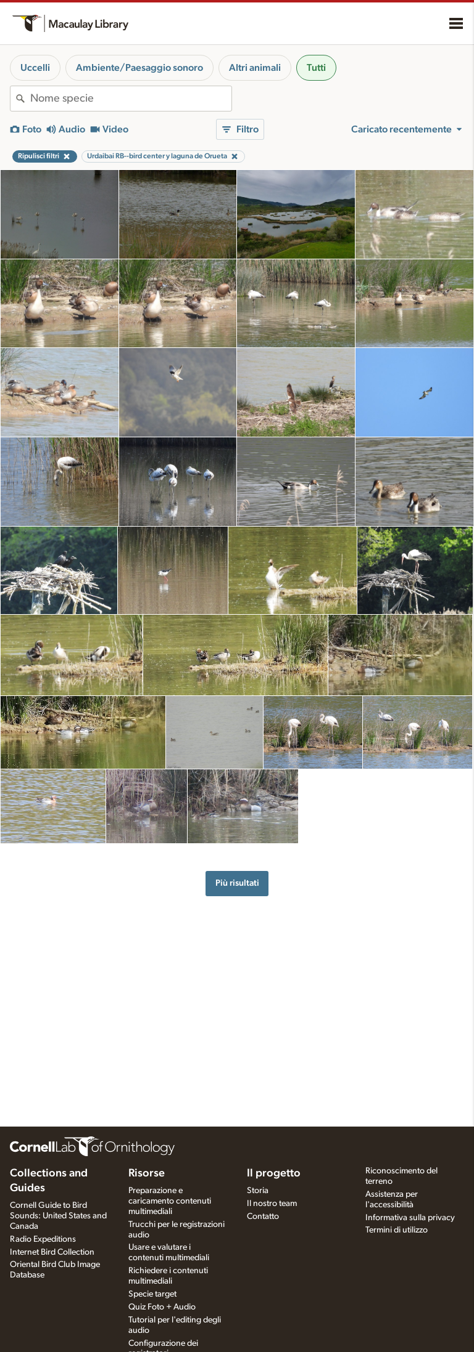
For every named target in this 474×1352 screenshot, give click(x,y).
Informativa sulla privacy (410, 1217)
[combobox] (130, 98)
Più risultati (237, 883)
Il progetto (274, 1173)
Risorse (146, 1173)
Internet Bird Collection (52, 1252)
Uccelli (35, 68)
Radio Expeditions (43, 1239)
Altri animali (255, 68)
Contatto (263, 1216)
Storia (257, 1190)
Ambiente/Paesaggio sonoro (139, 68)
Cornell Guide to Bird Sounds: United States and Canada (58, 1216)
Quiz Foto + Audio (162, 1307)
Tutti (316, 68)
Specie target (152, 1294)
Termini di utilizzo (396, 1230)
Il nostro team (272, 1203)
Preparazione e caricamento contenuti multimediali (169, 1201)
